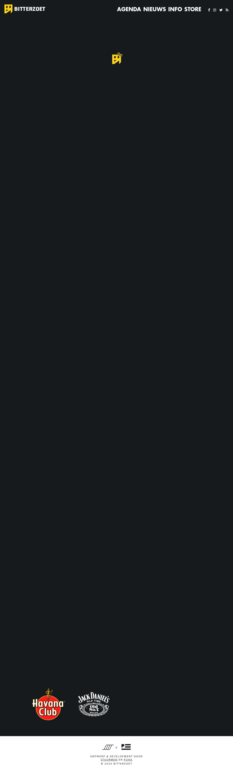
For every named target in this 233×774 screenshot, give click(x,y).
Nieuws (154, 9)
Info (175, 9)
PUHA (128, 759)
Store (192, 9)
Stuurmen (109, 759)
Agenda (129, 9)
